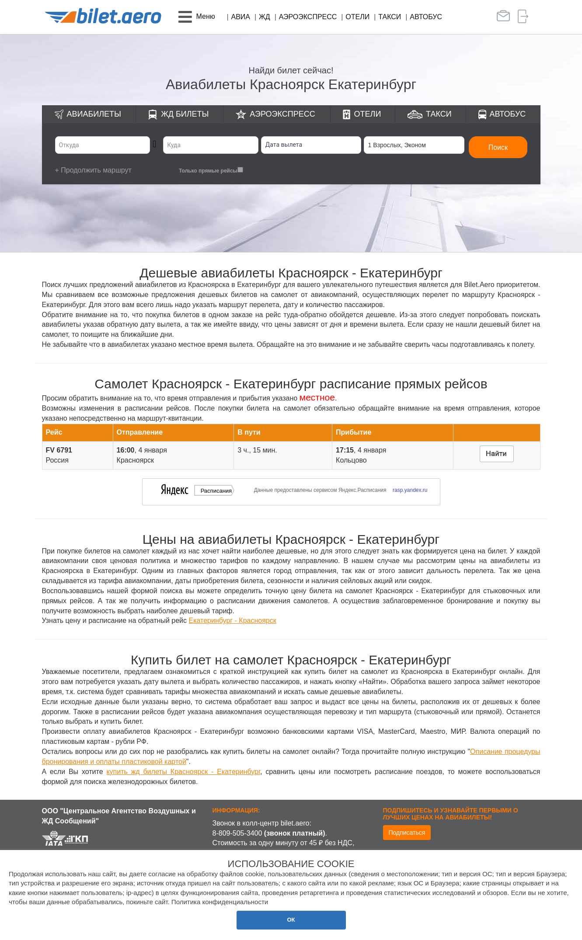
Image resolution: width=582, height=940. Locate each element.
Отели (357, 17)
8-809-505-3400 (237, 833)
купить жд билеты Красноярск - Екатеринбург (183, 771)
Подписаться (407, 832)
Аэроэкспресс (308, 17)
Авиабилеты (94, 114)
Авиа (241, 17)
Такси (389, 17)
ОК (291, 919)
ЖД (264, 17)
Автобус (426, 17)
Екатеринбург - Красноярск (232, 620)
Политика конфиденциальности (219, 901)
